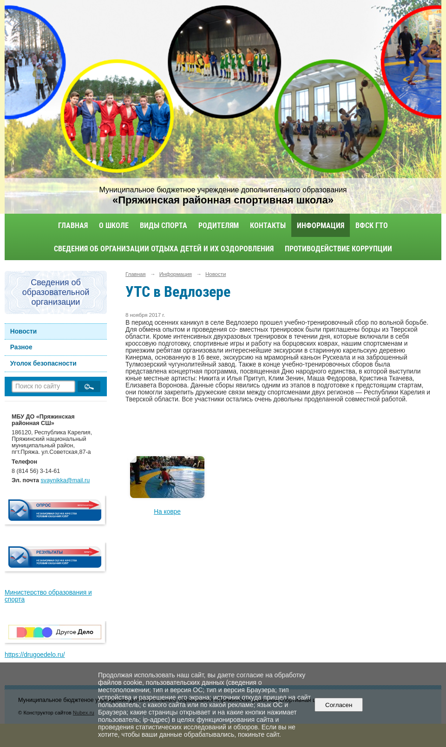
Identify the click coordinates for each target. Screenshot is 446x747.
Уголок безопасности (43, 363)
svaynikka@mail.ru (65, 480)
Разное (21, 347)
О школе (114, 225)
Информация (320, 225)
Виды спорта (163, 225)
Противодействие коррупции (338, 248)
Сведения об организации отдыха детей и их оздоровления (164, 248)
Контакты (268, 225)
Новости (23, 331)
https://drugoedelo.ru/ (35, 654)
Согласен (339, 704)
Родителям (218, 225)
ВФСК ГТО (371, 225)
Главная (73, 225)
